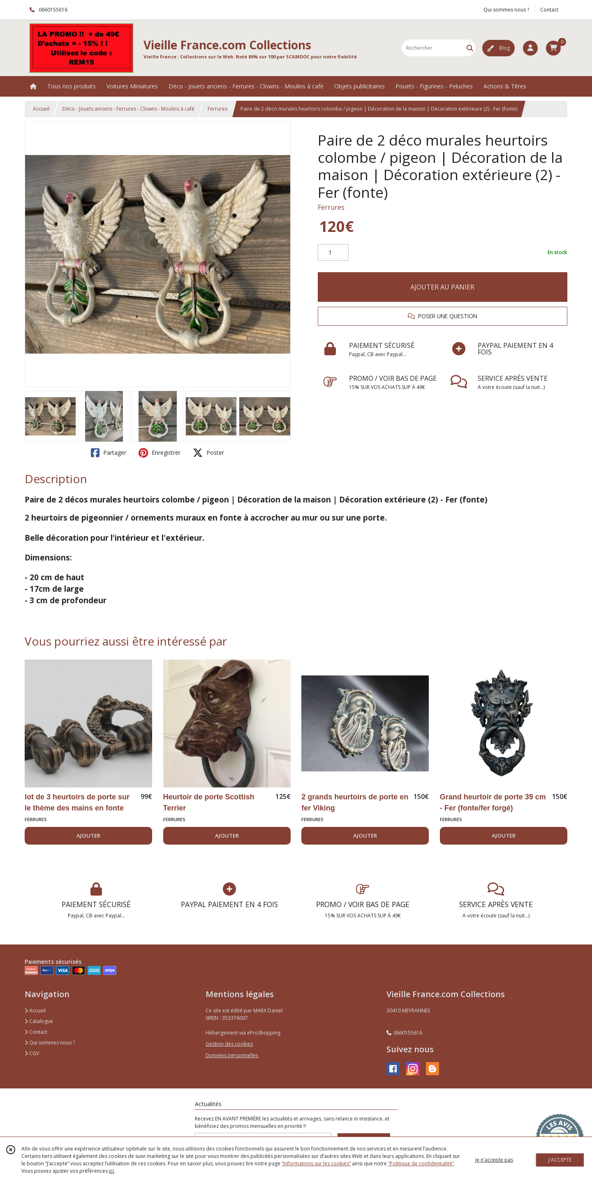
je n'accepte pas (494, 1159)
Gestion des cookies (229, 1043)
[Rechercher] (470, 48)
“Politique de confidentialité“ (421, 1163)
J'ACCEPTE (559, 1159)
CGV (32, 1053)
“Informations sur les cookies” (316, 1163)
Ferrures (217, 108)
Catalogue (39, 1021)
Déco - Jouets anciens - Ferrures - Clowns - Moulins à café (128, 108)
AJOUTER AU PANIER (442, 287)
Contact (549, 9)
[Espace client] (530, 48)
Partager (108, 453)
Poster (208, 453)
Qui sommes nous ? (50, 1042)
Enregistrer (159, 453)
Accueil (41, 108)
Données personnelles (232, 1055)
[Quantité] (333, 252)
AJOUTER (88, 835)
